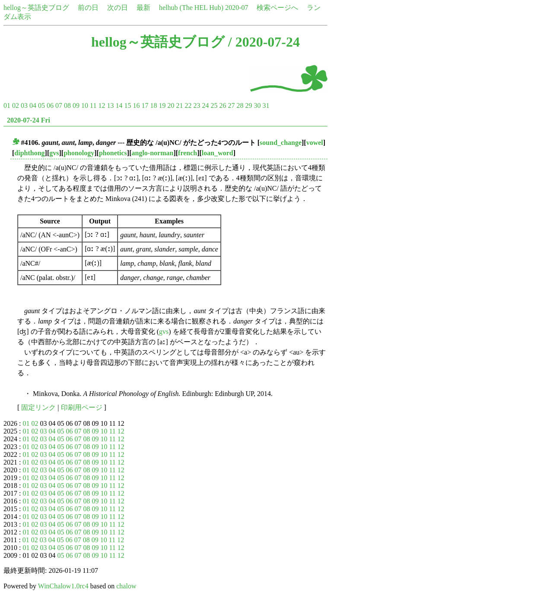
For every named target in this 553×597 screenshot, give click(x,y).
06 (50, 105)
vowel (314, 142)
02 (15, 105)
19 (162, 105)
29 (248, 105)
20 (170, 105)
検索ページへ (277, 7)
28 (239, 105)
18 (153, 105)
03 (24, 105)
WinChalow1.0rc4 (63, 586)
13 (110, 105)
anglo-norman (153, 153)
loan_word (217, 153)
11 (93, 105)
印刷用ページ (81, 407)
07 (58, 105)
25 (213, 105)
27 (231, 105)
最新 (143, 7)
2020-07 (236, 7)
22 (187, 105)
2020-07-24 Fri (28, 120)
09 (76, 105)
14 (118, 105)
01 (6, 105)
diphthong (29, 153)
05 (41, 105)
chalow (126, 586)
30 (257, 105)
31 (265, 105)
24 (205, 105)
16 (136, 105)
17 (144, 105)
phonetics (113, 153)
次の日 (117, 7)
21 (179, 105)
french (187, 153)
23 (196, 105)
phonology (79, 153)
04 (32, 105)
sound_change (281, 142)
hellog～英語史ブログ (36, 7)
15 (127, 105)
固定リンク (38, 407)
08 (67, 105)
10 (84, 105)
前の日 (88, 7)
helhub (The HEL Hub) (191, 7)
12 (101, 105)
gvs (54, 153)
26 (222, 105)
